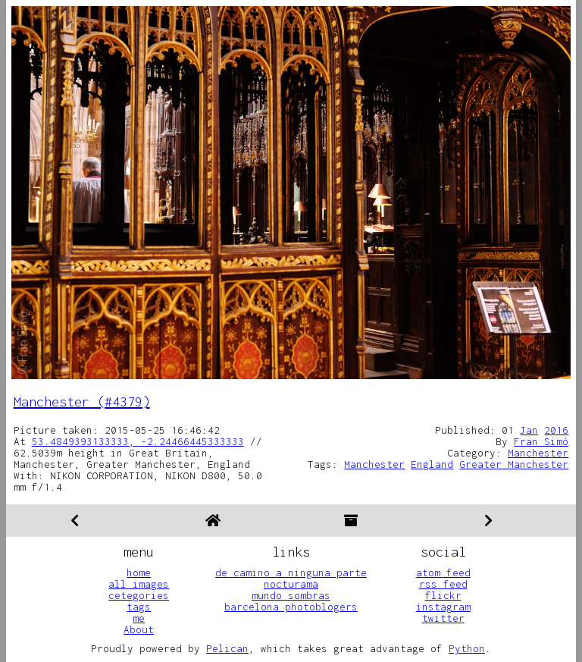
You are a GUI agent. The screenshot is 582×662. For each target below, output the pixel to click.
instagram (443, 607)
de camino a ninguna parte (291, 572)
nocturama (291, 584)
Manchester (538, 453)
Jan (529, 430)
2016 (556, 430)
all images (138, 584)
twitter (443, 618)
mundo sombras (291, 595)
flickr (443, 595)
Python (467, 648)
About (139, 629)
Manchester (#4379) (82, 401)
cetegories (138, 595)
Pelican (227, 648)
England (432, 464)
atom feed (443, 572)
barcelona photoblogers (291, 607)
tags (139, 607)
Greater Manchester (513, 464)
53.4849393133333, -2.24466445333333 (138, 441)
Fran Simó (541, 441)
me (139, 618)
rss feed (443, 584)
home (139, 572)
